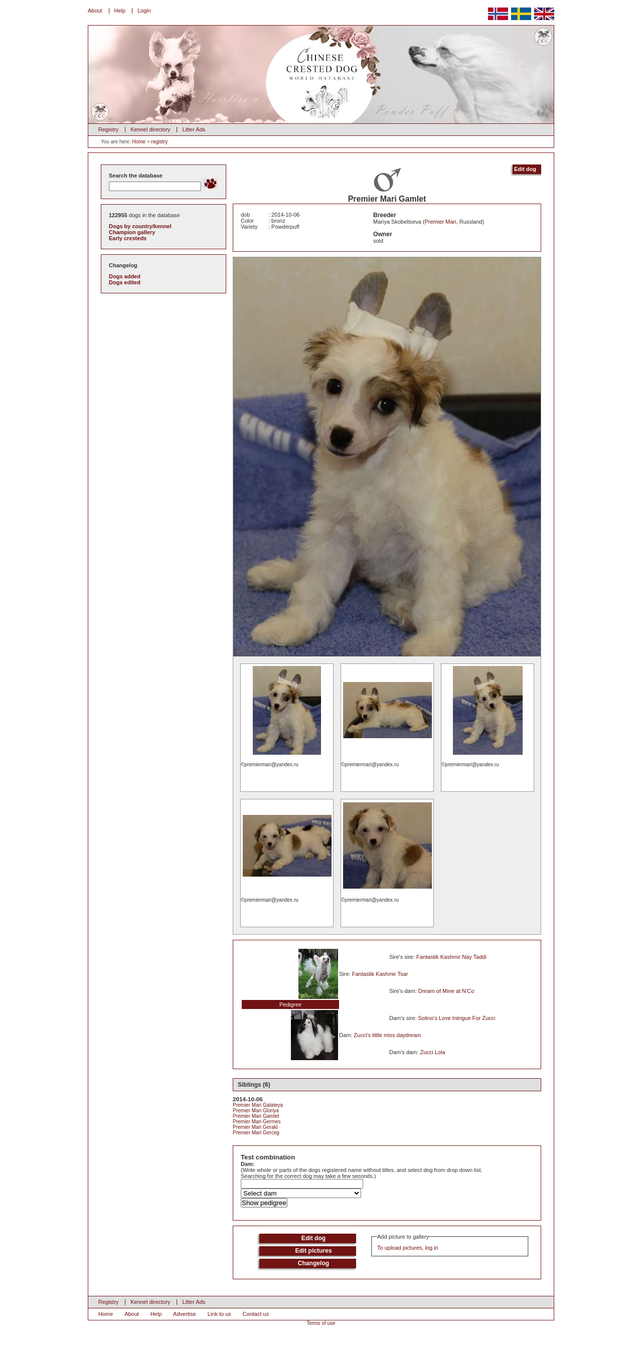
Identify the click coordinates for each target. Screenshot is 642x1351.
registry (159, 141)
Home (138, 141)
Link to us (219, 1314)
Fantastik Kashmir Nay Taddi (451, 957)
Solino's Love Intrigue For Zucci (457, 1018)
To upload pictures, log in (407, 1248)
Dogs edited (124, 282)
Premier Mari (440, 222)
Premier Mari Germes (257, 1121)
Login (144, 11)
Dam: (248, 1164)
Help (120, 11)
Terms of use (320, 1323)
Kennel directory (150, 129)
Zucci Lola (432, 1052)
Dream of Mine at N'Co (446, 991)
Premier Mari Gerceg (256, 1132)
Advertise (184, 1314)
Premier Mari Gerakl (255, 1127)
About (95, 11)
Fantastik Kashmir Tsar (380, 974)
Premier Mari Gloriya (256, 1110)
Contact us (256, 1314)
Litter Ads (193, 129)
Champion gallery (132, 232)
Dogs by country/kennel (140, 226)
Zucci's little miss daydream (387, 1035)
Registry (108, 129)
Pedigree (290, 1004)
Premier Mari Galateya (258, 1105)
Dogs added (124, 276)
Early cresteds (127, 238)
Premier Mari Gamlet (256, 1116)
